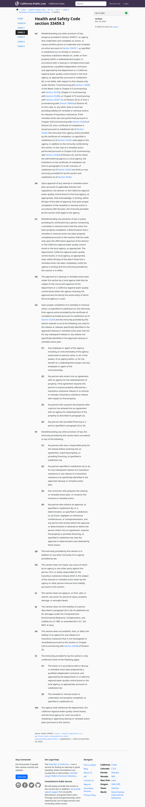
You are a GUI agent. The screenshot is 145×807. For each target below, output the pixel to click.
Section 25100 (53, 92)
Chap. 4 (66, 10)
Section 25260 (79, 121)
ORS (118, 784)
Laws (113, 780)
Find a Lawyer (90, 765)
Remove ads (114, 3)
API (85, 776)
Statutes (115, 772)
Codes (23, 10)
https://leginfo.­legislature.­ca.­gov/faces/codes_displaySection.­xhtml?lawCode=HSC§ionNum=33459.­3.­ (59, 736)
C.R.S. (114, 768)
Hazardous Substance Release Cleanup (34, 12)
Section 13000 (82, 85)
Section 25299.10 (54, 99)
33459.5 (21, 41)
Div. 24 (50, 10)
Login (126, 3)
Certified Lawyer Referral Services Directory (61, 774)
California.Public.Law (33, 3)
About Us (88, 772)
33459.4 (21, 37)
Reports (87, 784)
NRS (113, 776)
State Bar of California (59, 764)
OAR (113, 784)
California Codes (57, 3)
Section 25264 (64, 140)
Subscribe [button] (21, 776)
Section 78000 (66, 103)
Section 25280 (53, 96)
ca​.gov (115, 27)
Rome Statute (117, 792)
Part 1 (58, 10)
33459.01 (22, 23)
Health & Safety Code (36, 10)
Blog (86, 768)
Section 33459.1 (70, 48)
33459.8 (21, 46)
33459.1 (21, 27)
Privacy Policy (90, 795)
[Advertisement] (111, 49)
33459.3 (21, 32)
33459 (20, 18)
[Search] (90, 3)
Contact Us (89, 780)
